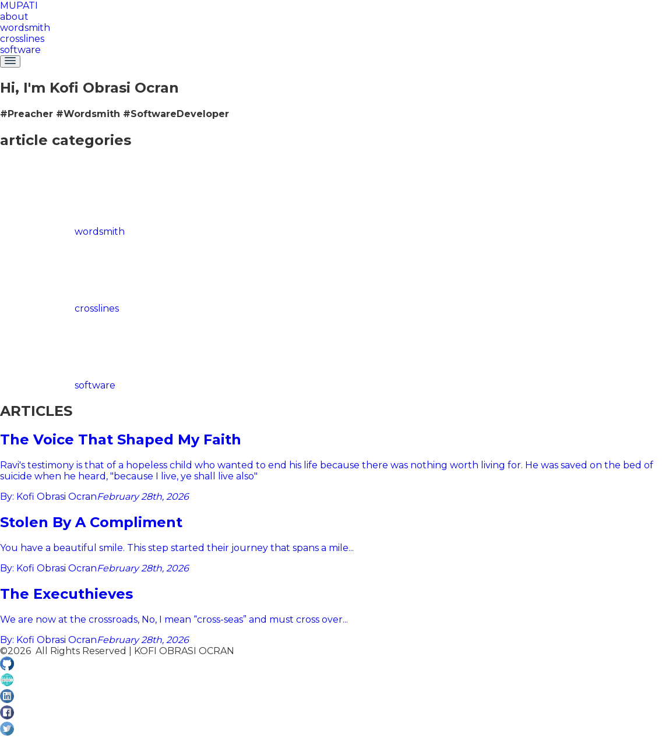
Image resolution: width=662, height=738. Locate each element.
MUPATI (19, 5)
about (14, 16)
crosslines (22, 38)
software (20, 49)
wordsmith (25, 27)
